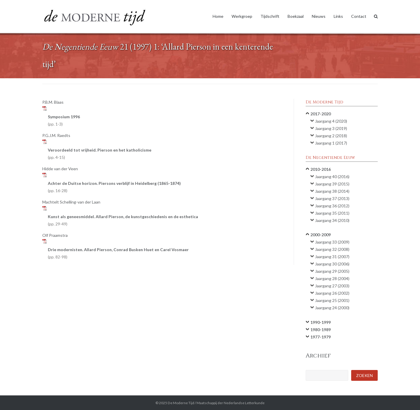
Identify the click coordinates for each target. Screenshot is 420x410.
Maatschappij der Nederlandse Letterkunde (231, 403)
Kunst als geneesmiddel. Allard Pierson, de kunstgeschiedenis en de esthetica (123, 220)
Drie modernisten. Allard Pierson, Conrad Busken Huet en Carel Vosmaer (118, 253)
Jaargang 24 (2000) (332, 307)
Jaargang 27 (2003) (332, 285)
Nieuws (319, 16)
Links (338, 16)
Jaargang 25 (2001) (332, 300)
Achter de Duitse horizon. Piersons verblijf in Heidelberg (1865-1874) (114, 187)
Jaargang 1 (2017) (331, 142)
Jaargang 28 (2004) (332, 278)
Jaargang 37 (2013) (332, 198)
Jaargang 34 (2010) (332, 220)
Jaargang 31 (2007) (332, 256)
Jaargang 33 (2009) (332, 241)
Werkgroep (242, 16)
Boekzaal (296, 16)
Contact (358, 16)
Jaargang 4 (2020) (331, 121)
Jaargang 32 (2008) (332, 249)
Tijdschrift (269, 16)
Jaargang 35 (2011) (332, 213)
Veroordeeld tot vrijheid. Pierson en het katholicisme (99, 153)
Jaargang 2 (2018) (331, 135)
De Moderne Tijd (181, 403)
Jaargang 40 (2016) (332, 176)
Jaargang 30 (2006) (332, 263)
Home (218, 16)
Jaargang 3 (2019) (331, 128)
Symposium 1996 (64, 120)
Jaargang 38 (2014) (332, 191)
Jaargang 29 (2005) (332, 271)
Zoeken (364, 375)
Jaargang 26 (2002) (332, 293)
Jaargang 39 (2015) (332, 183)
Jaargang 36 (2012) (332, 205)
